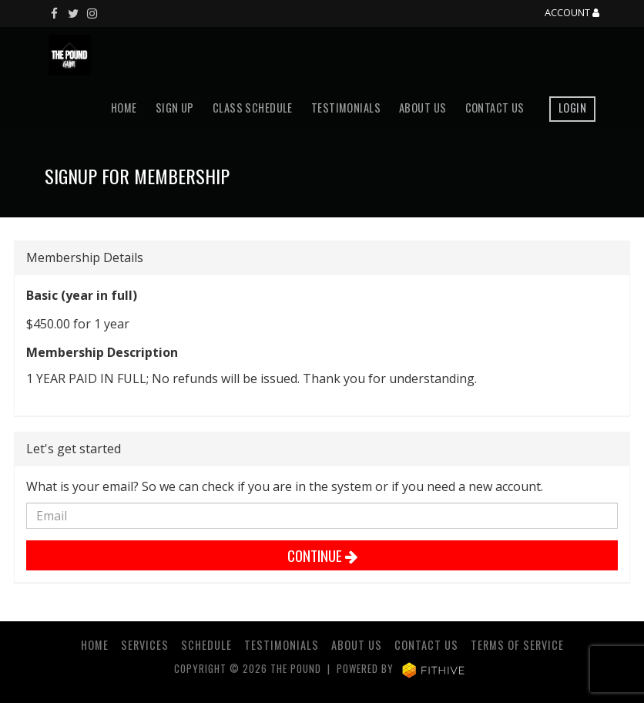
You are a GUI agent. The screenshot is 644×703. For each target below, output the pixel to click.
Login (572, 107)
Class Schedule (253, 107)
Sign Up (175, 107)
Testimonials (346, 107)
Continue (322, 555)
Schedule (206, 645)
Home (124, 107)
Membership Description (102, 352)
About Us (422, 107)
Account (572, 13)
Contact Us (495, 107)
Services (145, 645)
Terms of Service (517, 645)
